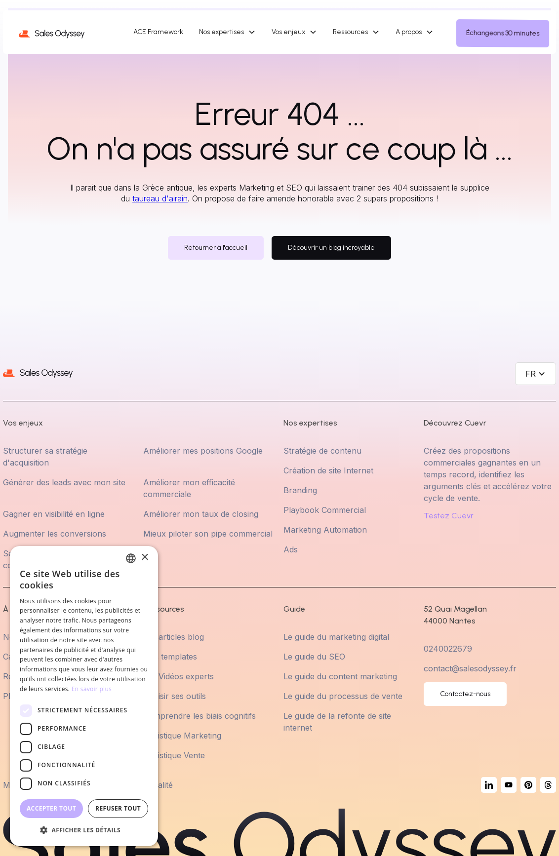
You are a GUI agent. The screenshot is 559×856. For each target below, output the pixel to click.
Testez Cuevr (449, 516)
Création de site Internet (328, 470)
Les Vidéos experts (178, 676)
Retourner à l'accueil (215, 247)
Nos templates (170, 656)
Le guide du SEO (314, 656)
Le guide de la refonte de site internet (337, 722)
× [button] (144, 557)
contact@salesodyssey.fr (470, 668)
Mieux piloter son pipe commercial (208, 534)
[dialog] (84, 696)
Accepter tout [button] (51, 808)
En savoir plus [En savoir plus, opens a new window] (92, 689)
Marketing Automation (325, 530)
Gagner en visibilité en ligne (54, 514)
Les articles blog (173, 637)
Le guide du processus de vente (342, 696)
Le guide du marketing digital (336, 637)
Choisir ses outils (174, 696)
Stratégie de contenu (322, 451)
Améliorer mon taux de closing (200, 514)
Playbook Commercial (324, 510)
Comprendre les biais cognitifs (199, 716)
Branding (300, 490)
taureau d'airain (160, 198)
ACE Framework (158, 32)
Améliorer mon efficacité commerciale (189, 488)
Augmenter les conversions (54, 534)
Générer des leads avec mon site (64, 482)
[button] (227, 32)
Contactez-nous (465, 694)
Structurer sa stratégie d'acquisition (45, 456)
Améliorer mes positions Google (203, 451)
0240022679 (448, 649)
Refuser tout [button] (118, 808)
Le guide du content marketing (340, 676)
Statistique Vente (174, 755)
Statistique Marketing (182, 735)
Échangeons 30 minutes (502, 33)
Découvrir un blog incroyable (331, 247)
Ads (290, 549)
